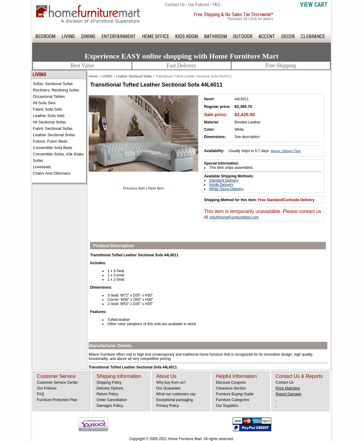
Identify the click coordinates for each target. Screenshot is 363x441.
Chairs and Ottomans (52, 173)
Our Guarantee (168, 388)
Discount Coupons (231, 382)
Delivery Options (110, 388)
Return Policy (107, 394)
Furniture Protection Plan (57, 400)
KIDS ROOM (186, 36)
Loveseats (42, 167)
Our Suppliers (227, 406)
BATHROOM (215, 36)
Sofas (38, 160)
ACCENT (267, 36)
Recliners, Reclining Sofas (56, 90)
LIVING (68, 36)
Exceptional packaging (174, 400)
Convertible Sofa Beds (52, 147)
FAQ (216, 4)
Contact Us (175, 4)
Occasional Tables (49, 96)
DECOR (288, 36)
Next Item (156, 188)
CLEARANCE (313, 36)
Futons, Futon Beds (50, 141)
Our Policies (198, 4)
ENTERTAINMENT (118, 36)
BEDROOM (45, 36)
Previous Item (134, 188)
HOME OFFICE (155, 36)
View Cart (314, 4)
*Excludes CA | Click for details (250, 19)
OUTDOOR (242, 36)
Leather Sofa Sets (49, 115)
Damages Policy (110, 406)
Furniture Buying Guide (234, 394)
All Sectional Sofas (49, 122)
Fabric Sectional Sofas (52, 128)
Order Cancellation (112, 400)
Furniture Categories (232, 400)
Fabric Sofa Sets (47, 109)
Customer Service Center (57, 382)
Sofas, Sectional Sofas (53, 83)
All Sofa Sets (44, 103)
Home (93, 76)
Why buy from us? (171, 382)
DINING (88, 36)
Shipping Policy (109, 382)
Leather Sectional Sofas (54, 135)
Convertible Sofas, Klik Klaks (58, 154)
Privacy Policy (167, 406)
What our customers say (176, 394)
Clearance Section (231, 388)
